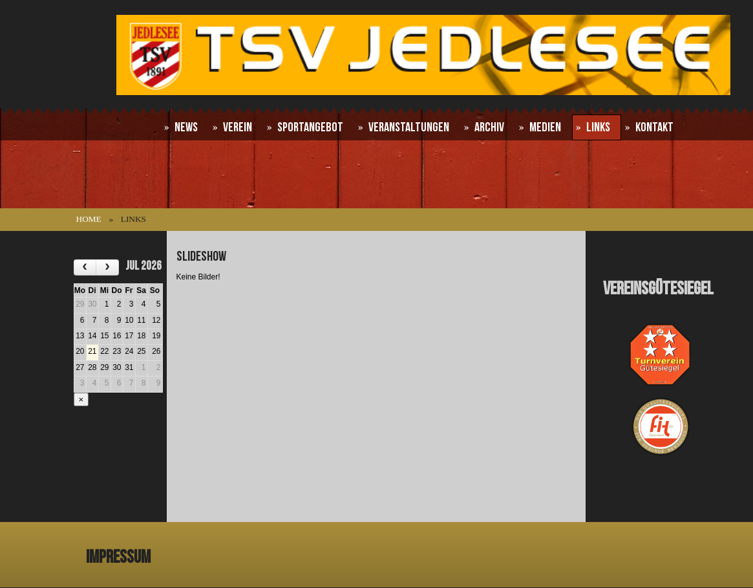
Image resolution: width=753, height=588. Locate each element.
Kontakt (654, 127)
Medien (545, 127)
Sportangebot (310, 127)
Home (88, 219)
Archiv (489, 127)
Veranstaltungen (408, 127)
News (186, 127)
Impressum (118, 557)
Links (598, 127)
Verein (237, 127)
